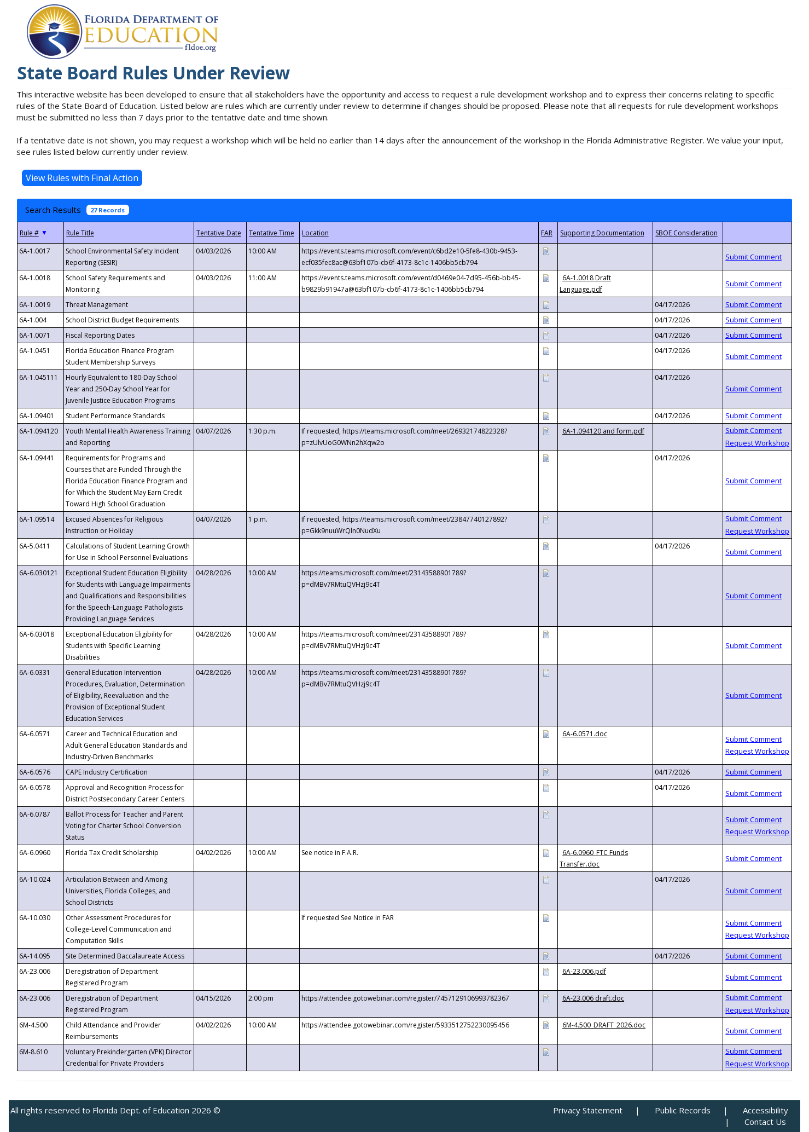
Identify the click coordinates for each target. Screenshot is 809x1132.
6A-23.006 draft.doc (593, 998)
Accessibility (765, 1110)
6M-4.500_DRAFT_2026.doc (603, 1025)
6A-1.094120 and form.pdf (603, 431)
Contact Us (765, 1121)
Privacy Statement (587, 1110)
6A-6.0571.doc (584, 733)
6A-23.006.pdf (584, 971)
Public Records (683, 1110)
